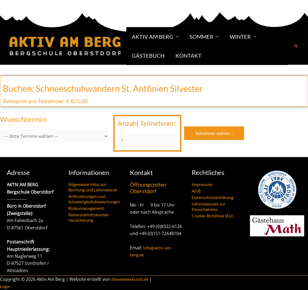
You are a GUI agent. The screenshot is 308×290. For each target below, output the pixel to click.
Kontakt (188, 55)
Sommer (201, 36)
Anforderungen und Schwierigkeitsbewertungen (94, 199)
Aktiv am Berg (152, 36)
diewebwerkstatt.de (129, 279)
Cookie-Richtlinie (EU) (212, 215)
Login (5, 286)
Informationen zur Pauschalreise (209, 206)
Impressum (202, 184)
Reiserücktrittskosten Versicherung (88, 217)
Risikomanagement (86, 208)
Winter (240, 36)
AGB (196, 190)
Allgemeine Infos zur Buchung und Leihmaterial (92, 187)
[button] (296, 46)
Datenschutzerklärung (212, 197)
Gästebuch (148, 55)
